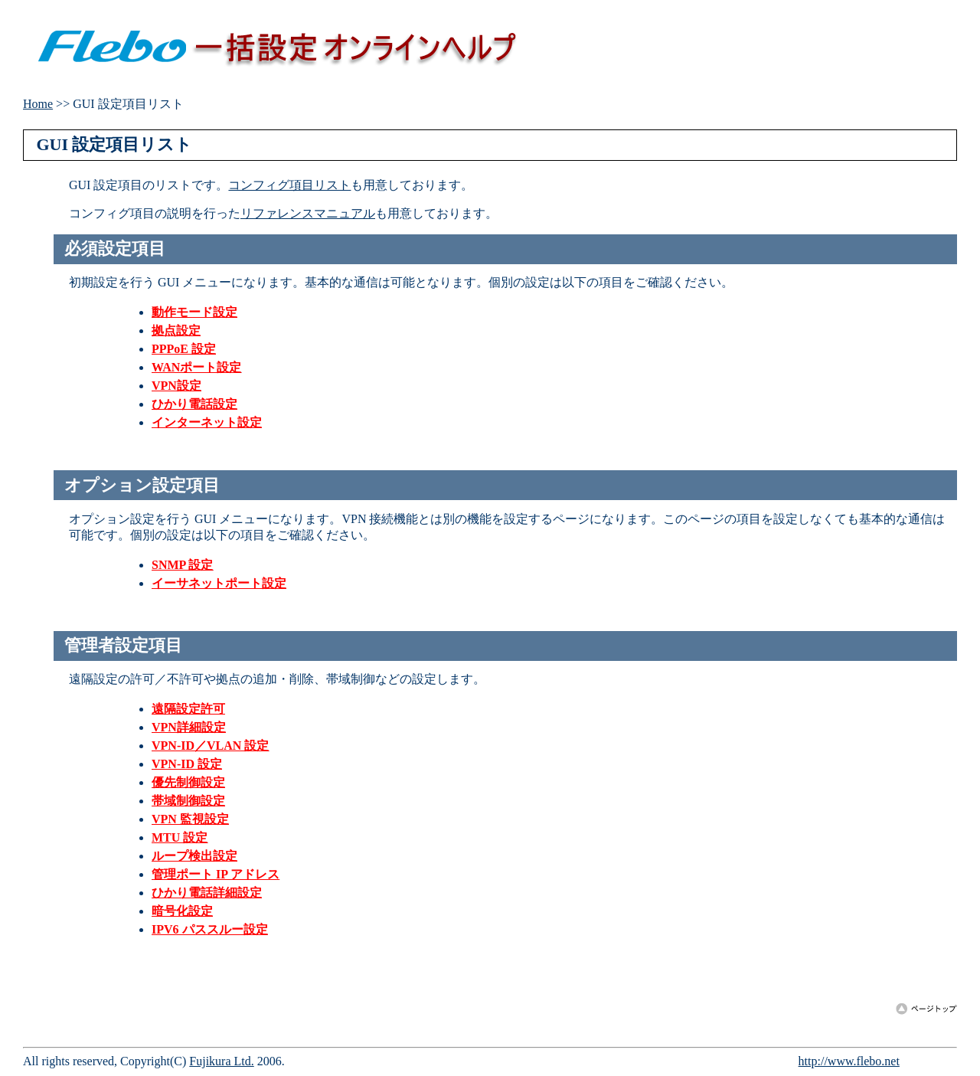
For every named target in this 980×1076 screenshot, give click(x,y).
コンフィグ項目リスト (289, 184)
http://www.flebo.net (849, 1061)
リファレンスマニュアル (307, 213)
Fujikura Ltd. (221, 1061)
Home (38, 103)
